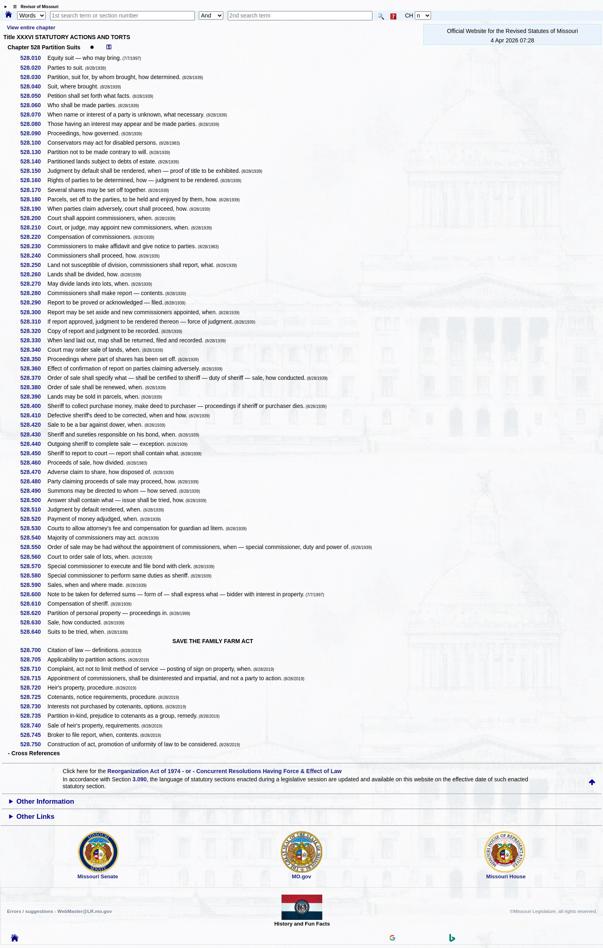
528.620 (33, 613)
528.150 (33, 171)
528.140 (33, 161)
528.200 (33, 218)
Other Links (35, 816)
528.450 (33, 453)
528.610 (33, 603)
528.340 (33, 349)
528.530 (33, 528)
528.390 (33, 396)
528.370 (33, 378)
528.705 (33, 659)
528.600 (33, 594)
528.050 (33, 96)
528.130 (33, 152)
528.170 (33, 190)
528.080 (33, 124)
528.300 (33, 312)
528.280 (33, 293)
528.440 (33, 444)
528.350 (33, 359)
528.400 (33, 406)
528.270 (33, 283)
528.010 (33, 58)
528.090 (33, 133)
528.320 (33, 331)
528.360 (33, 368)
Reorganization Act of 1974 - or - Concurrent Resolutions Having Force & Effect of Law (225, 771)
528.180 (33, 199)
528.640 (33, 631)
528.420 (33, 424)
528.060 (33, 105)
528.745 (33, 735)
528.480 (33, 481)
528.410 (33, 415)
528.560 (33, 556)
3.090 (139, 779)
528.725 (33, 697)
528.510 (33, 509)
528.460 (33, 462)
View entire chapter (31, 27)
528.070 (33, 114)
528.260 (33, 274)
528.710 (33, 669)
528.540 (33, 537)
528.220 (33, 237)
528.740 (33, 725)
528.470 (33, 472)
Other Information (45, 801)
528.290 (33, 302)
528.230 (33, 246)
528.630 (33, 622)
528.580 (33, 575)
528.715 (33, 678)
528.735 (33, 715)
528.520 (33, 519)
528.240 (33, 255)
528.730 (33, 706)
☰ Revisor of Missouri (34, 6)
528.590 (33, 585)
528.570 (33, 566)
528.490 (33, 490)
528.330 (33, 340)
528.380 (33, 387)
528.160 (33, 180)
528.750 (33, 744)
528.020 (33, 67)
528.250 (33, 265)
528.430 (33, 434)
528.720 (33, 687)
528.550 (33, 547)
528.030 (33, 77)
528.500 (33, 500)
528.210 (33, 227)
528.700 (33, 650)
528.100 (33, 142)
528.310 (33, 321)
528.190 (33, 208)
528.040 (33, 86)
